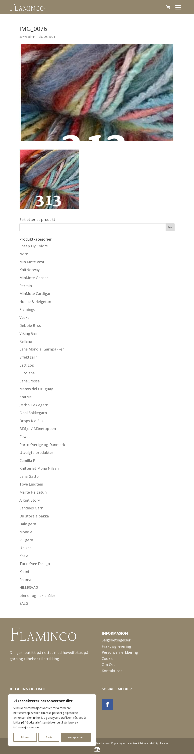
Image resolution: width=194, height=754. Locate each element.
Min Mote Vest (31, 261)
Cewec (24, 436)
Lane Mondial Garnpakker (41, 349)
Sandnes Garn (31, 508)
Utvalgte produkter (36, 452)
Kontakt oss (112, 670)
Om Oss (108, 664)
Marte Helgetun (33, 492)
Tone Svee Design (34, 563)
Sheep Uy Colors (33, 246)
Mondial (26, 531)
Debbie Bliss (30, 325)
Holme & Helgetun (35, 301)
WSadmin (29, 37)
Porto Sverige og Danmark (42, 444)
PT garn (26, 540)
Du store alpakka (34, 516)
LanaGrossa (29, 381)
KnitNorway (29, 269)
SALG (23, 603)
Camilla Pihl (29, 460)
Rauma (25, 579)
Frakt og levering (116, 646)
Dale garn (27, 523)
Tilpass (25, 737)
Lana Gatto (29, 476)
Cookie (107, 658)
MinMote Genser (33, 277)
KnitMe (25, 396)
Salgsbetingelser (116, 640)
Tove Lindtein (31, 484)
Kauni (24, 571)
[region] (52, 720)
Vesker (25, 317)
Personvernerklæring (120, 652)
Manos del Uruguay (36, 388)
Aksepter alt (75, 737)
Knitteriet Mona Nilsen (39, 468)
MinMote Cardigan (35, 293)
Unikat (25, 547)
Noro (23, 253)
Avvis (49, 737)
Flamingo (27, 309)
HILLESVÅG (28, 587)
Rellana (25, 341)
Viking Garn (29, 333)
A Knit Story (29, 500)
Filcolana (27, 373)
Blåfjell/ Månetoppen (37, 428)
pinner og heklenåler (37, 595)
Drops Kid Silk (31, 420)
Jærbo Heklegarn (33, 404)
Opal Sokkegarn (33, 412)
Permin (25, 285)
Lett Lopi (27, 365)
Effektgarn (28, 357)
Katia (23, 555)
